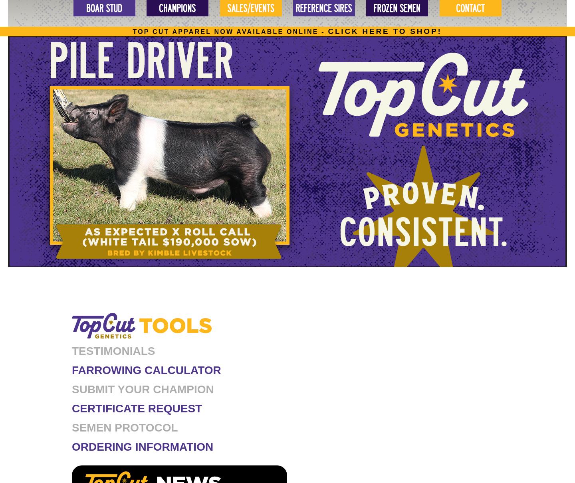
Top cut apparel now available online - (287, 31)
